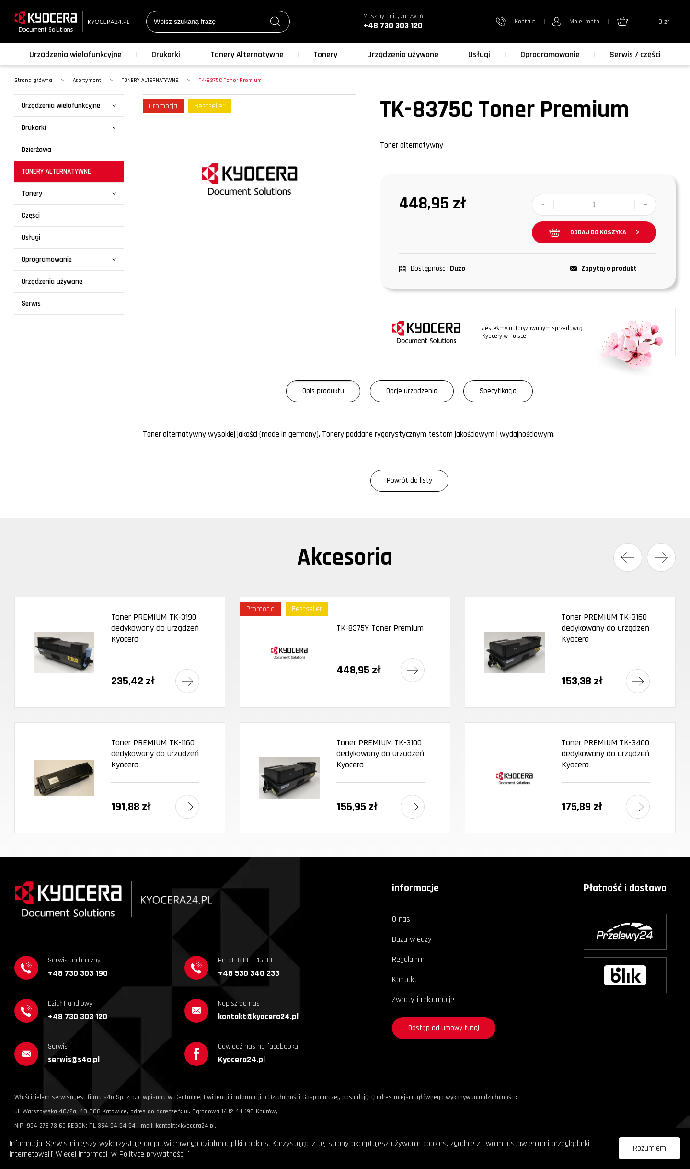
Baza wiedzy (412, 939)
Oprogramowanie (550, 54)
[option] (249, 179)
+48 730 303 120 (393, 25)
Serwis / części (635, 54)
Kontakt (404, 979)
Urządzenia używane (402, 54)
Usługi (479, 54)
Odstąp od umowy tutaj (443, 1027)
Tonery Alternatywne (247, 54)
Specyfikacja (498, 390)
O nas (401, 919)
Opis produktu (323, 390)
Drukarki (165, 54)
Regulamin (408, 959)
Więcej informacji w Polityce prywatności (120, 1154)
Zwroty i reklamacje (423, 1000)
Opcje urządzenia (411, 390)
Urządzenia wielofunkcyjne (75, 54)
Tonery (325, 54)
